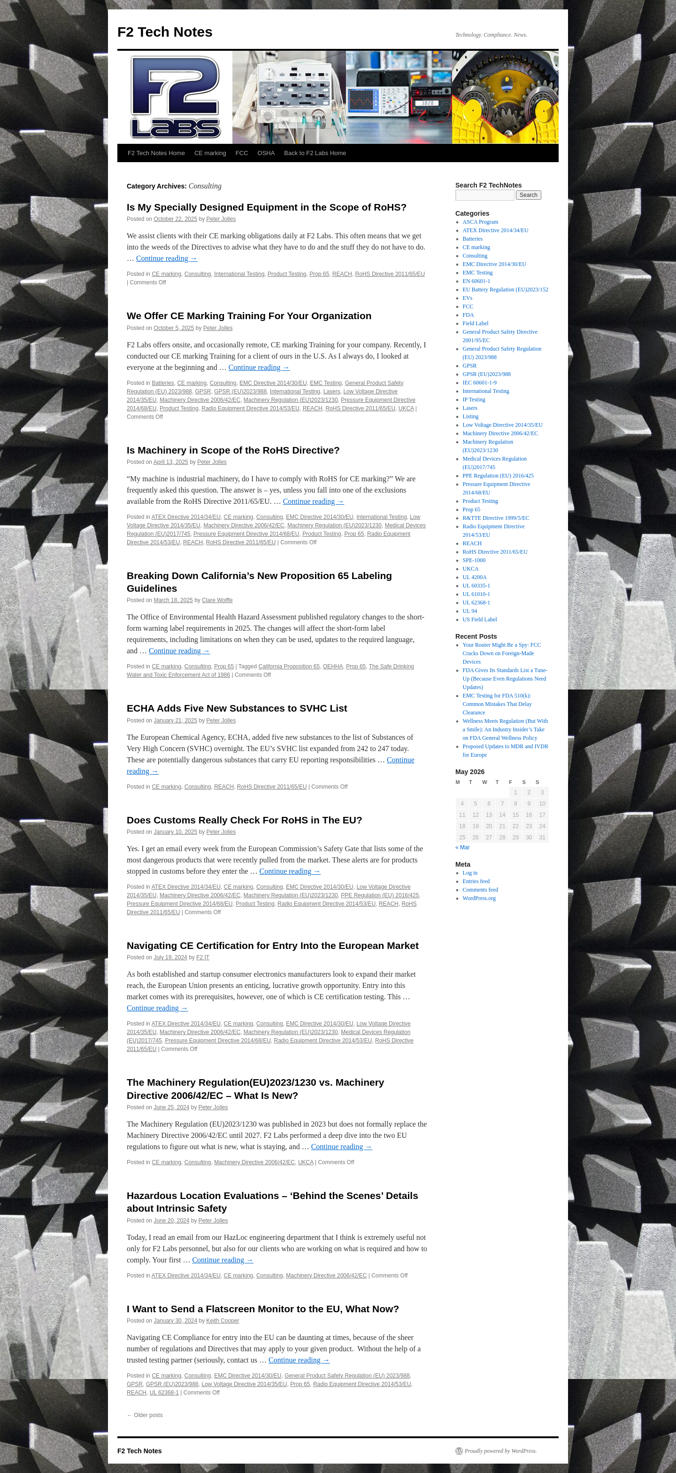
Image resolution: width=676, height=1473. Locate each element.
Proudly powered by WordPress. (501, 1451)
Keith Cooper (223, 1320)
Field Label (476, 323)
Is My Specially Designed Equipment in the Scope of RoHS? (267, 207)
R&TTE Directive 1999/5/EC (496, 518)
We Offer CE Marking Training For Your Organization (249, 315)
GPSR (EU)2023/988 (240, 391)
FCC (242, 153)
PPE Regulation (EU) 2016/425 (380, 895)
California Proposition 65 (289, 666)
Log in (470, 873)
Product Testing (287, 274)
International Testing (239, 274)
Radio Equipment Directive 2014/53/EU (250, 408)
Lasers (331, 391)
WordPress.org (479, 898)
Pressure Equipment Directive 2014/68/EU (246, 534)
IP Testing (474, 399)
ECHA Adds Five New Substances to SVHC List (237, 708)
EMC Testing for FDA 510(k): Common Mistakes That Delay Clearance (497, 704)
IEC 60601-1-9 (480, 382)
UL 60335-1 (477, 585)
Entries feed (476, 881)
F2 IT (202, 957)
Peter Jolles (221, 219)
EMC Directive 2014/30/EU (273, 383)
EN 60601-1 (477, 281)
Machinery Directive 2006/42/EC (200, 400)
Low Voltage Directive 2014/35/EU (244, 1384)
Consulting (197, 274)
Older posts (145, 1415)
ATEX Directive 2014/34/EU (186, 517)
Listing (471, 416)
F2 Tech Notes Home (156, 153)
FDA (468, 315)
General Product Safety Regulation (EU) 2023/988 (347, 1375)
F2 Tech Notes (165, 31)
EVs (468, 298)
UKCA (406, 408)
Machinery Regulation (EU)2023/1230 (291, 400)
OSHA (266, 153)
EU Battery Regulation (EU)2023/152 (505, 289)
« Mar (462, 847)
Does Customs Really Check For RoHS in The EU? (244, 820)
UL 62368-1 (164, 1392)
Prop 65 (319, 274)
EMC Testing (326, 383)
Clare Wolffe (217, 600)
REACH (342, 274)
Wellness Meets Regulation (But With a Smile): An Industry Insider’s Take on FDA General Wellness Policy (505, 729)
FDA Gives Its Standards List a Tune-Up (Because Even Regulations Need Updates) (505, 678)
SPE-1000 (474, 560)
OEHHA (333, 666)
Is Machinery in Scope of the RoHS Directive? (233, 450)
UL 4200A (475, 577)
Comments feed (481, 889)
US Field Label (480, 619)
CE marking (210, 153)
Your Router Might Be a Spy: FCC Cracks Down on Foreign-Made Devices (502, 653)
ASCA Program (481, 222)
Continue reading (167, 258)
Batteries (163, 383)
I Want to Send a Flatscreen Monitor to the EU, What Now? (263, 1308)
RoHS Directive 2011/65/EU (390, 274)
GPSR (203, 391)
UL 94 (470, 611)
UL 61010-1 (477, 594)
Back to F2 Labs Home (315, 153)
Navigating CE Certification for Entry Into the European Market (273, 945)
